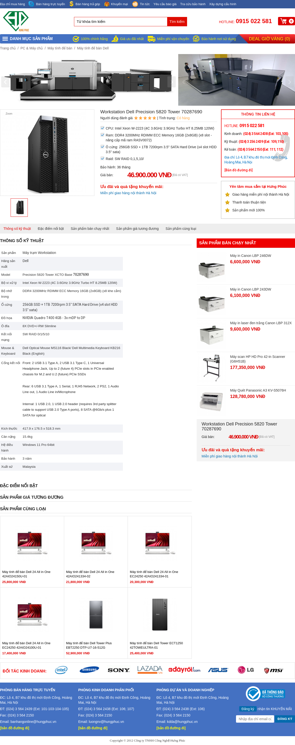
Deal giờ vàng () (269, 38)
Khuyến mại (116, 4)
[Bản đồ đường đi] (238, 170)
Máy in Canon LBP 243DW (250, 289)
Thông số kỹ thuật (17, 229)
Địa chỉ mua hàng (12, 4)
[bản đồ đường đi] (14, 728)
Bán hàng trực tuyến (47, 4)
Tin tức (141, 4)
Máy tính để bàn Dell (93, 48)
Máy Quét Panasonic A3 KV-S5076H (258, 390)
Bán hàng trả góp (84, 4)
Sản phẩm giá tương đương (137, 229)
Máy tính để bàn (59, 48)
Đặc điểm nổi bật (51, 229)
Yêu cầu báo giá (165, 4)
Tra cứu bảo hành (193, 4)
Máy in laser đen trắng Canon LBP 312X (261, 323)
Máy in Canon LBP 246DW (250, 256)
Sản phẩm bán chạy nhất (90, 229)
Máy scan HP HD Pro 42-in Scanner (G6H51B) (257, 359)
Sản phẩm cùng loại (181, 229)
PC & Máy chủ (31, 48)
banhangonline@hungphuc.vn (33, 722)
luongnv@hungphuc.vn (106, 722)
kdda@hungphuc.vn (182, 722)
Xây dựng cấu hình (222, 4)
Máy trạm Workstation (39, 253)
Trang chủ (8, 48)
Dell (26, 261)
